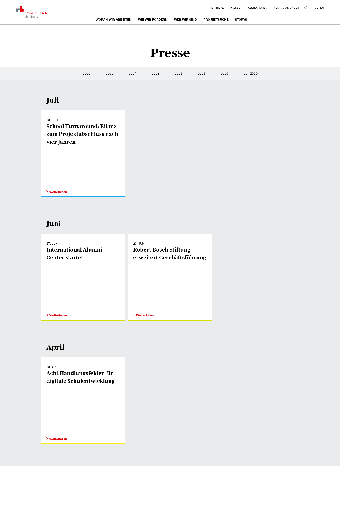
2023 (155, 73)
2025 (109, 73)
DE (316, 7)
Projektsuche (216, 19)
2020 (224, 73)
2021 (201, 73)
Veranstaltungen (286, 7)
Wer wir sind (185, 19)
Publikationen (257, 7)
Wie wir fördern (152, 19)
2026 (86, 73)
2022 (178, 73)
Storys (241, 19)
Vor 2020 (251, 73)
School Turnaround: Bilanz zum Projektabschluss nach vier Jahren (82, 134)
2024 (132, 73)
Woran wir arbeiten (113, 19)
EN (322, 7)
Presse (235, 7)
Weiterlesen (56, 192)
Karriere (217, 7)
